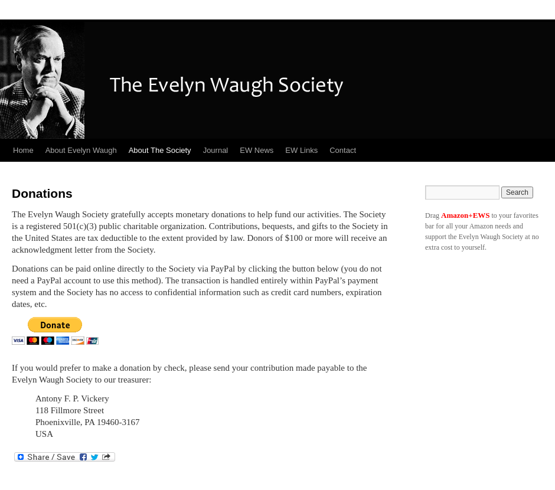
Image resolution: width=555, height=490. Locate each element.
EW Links (301, 150)
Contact (342, 150)
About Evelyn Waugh (81, 150)
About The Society (160, 150)
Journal (215, 150)
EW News (256, 150)
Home (23, 150)
